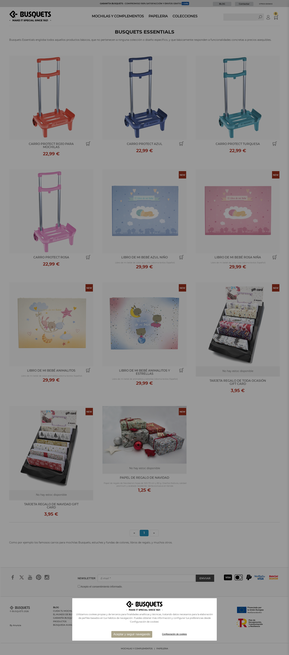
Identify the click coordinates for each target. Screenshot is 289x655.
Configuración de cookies (174, 634)
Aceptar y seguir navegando (131, 634)
